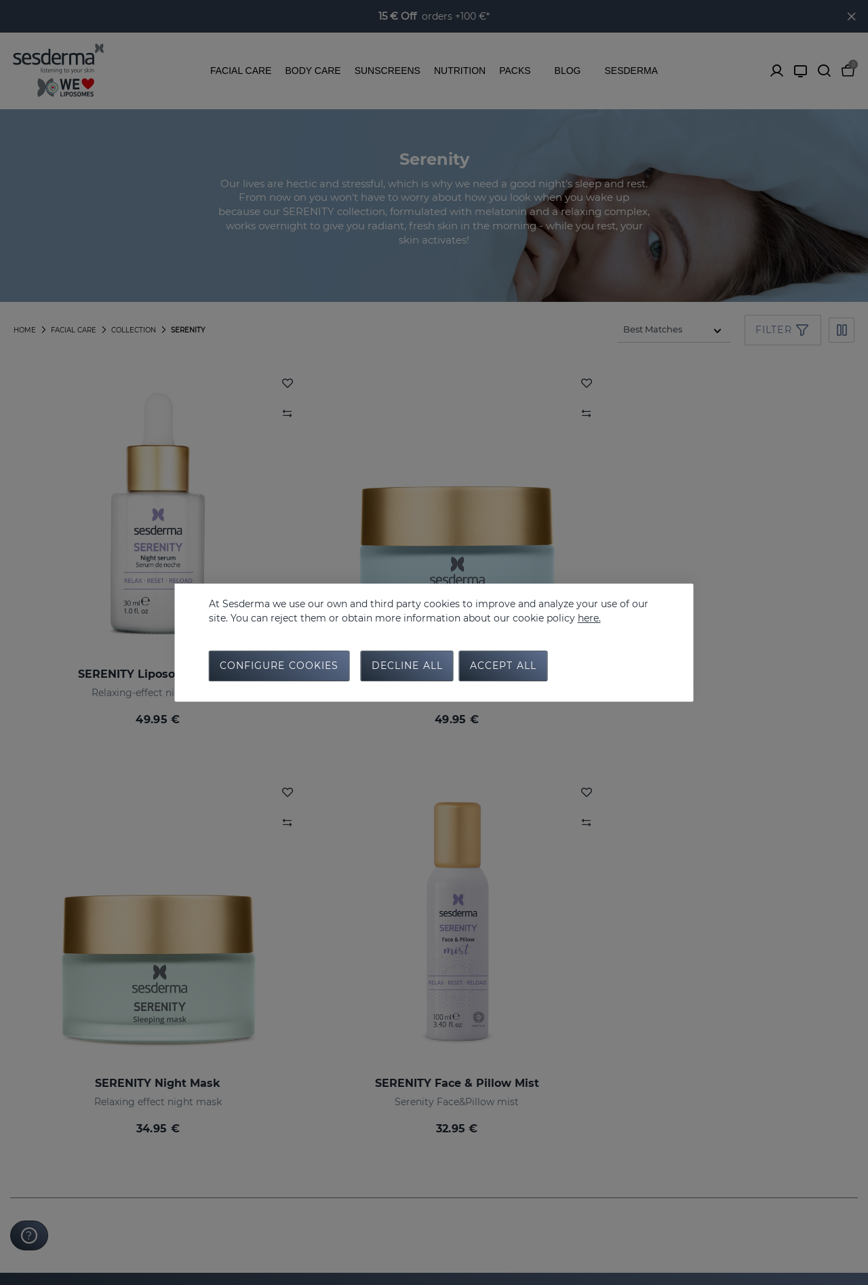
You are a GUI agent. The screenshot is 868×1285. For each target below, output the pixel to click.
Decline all (407, 667)
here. (589, 616)
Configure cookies (279, 667)
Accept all (503, 667)
